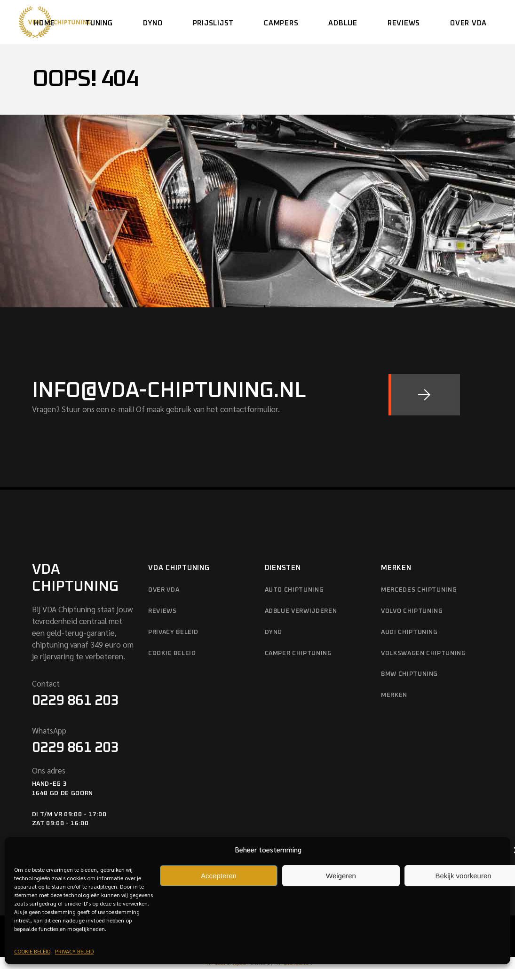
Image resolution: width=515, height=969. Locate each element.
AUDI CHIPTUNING (409, 632)
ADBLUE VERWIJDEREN (301, 611)
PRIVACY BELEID (74, 951)
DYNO (274, 632)
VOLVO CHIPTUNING (412, 611)
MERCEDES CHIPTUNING (419, 590)
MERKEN (394, 695)
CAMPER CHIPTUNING (298, 653)
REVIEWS (162, 611)
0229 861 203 (75, 701)
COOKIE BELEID (32, 951)
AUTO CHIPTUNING (294, 590)
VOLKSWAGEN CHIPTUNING (423, 653)
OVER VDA (163, 590)
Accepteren (219, 876)
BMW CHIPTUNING (409, 674)
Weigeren (341, 876)
